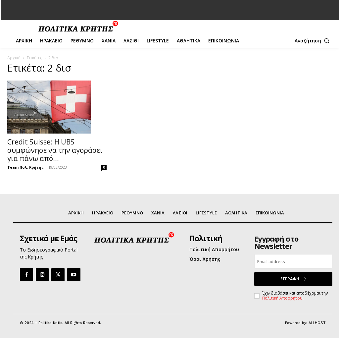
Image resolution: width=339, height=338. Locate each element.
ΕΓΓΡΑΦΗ (293, 279)
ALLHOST (317, 322)
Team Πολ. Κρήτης (25, 167)
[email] (293, 261)
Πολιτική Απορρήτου (282, 297)
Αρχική (14, 58)
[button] (313, 41)
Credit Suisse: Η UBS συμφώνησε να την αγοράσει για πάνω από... (55, 150)
